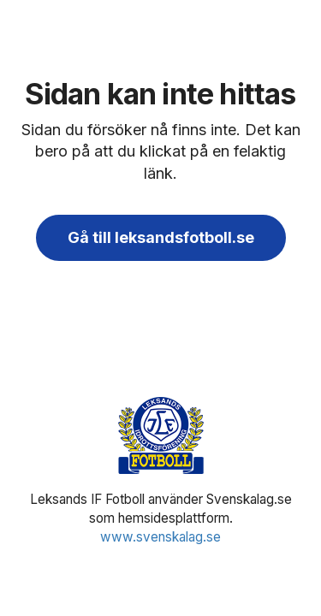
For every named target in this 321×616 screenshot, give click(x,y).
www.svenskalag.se (160, 537)
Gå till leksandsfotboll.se (161, 237)
